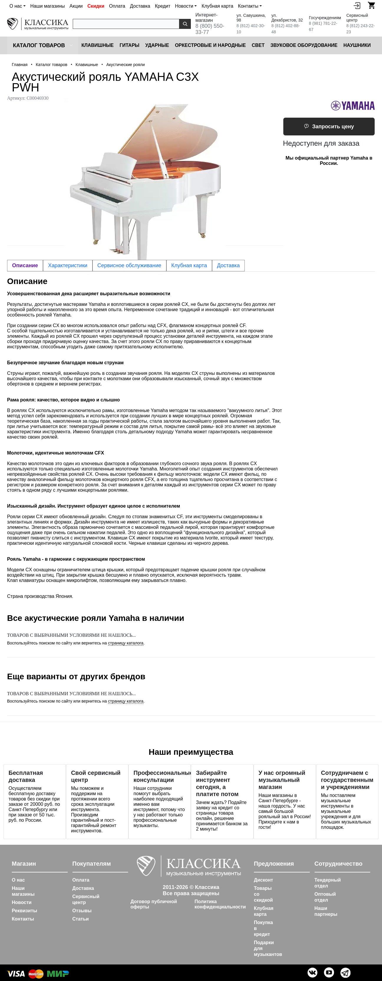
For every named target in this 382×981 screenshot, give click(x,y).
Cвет (258, 45)
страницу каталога (125, 643)
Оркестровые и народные (210, 45)
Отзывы (82, 910)
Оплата (117, 6)
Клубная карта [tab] (189, 265)
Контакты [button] (248, 6)
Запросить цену (329, 126)
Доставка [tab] (228, 265)
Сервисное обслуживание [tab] (129, 265)
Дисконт (263, 879)
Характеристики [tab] (67, 265)
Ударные (157, 45)
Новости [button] (184, 6)
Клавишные (97, 45)
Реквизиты (24, 910)
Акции (76, 6)
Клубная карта (217, 6)
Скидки (95, 6)
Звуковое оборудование (304, 45)
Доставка (140, 6)
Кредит (162, 6)
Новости (22, 902)
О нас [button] (15, 6)
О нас (18, 879)
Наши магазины (47, 6)
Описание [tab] (25, 265)
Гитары (129, 45)
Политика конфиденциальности (220, 904)
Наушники (357, 45)
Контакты (23, 918)
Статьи (80, 918)
